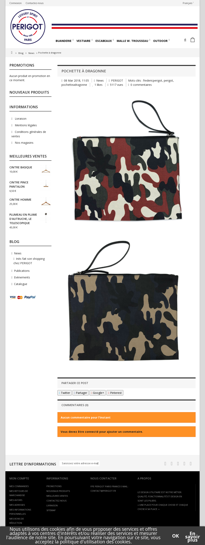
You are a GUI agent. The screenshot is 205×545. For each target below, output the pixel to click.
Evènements (22, 277)
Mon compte (19, 478)
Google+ (97, 393)
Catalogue (20, 284)
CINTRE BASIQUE (20, 167)
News (31, 53)
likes (97, 85)
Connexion (15, 3)
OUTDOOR (160, 41)
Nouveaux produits (29, 92)
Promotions (21, 65)
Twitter (64, 393)
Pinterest (115, 393)
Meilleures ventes (28, 156)
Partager (80, 393)
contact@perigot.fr (103, 490)
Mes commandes (19, 486)
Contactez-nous (34, 3)
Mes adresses (17, 504)
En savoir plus (192, 533)
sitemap (51, 510)
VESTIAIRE (83, 41)
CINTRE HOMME (20, 199)
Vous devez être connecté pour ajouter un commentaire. (102, 432)
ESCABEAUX (103, 41)
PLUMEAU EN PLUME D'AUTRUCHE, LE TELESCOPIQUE (23, 219)
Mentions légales (25, 125)
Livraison (20, 118)
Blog (20, 53)
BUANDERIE (63, 41)
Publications (22, 271)
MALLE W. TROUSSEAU (132, 41)
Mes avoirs (15, 500)
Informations (23, 106)
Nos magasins (23, 143)
